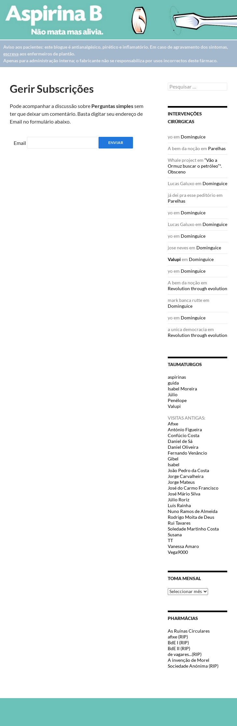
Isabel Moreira (182, 388)
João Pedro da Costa (188, 470)
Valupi (174, 259)
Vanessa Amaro (183, 546)
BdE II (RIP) (179, 648)
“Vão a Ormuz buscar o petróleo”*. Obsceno (195, 165)
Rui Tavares (179, 523)
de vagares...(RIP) (185, 654)
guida (173, 383)
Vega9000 (178, 552)
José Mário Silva (184, 493)
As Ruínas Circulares (189, 631)
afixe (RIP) (178, 636)
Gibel (173, 458)
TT (170, 540)
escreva (11, 53)
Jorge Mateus (181, 482)
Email (20, 143)
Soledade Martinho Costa (193, 528)
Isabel (173, 464)
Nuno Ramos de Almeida (192, 511)
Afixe (173, 423)
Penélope (177, 400)
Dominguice (193, 136)
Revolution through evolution (197, 288)
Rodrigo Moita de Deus (191, 517)
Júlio (173, 394)
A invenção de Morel (188, 660)
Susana (175, 534)
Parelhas (217, 148)
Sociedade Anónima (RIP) (193, 666)
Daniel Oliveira (183, 447)
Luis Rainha (179, 505)
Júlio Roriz (178, 499)
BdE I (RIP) (178, 642)
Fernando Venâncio (187, 453)
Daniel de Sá (180, 441)
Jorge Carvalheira (186, 476)
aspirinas (177, 377)
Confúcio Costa (183, 435)
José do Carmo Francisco (193, 488)
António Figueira (185, 429)
